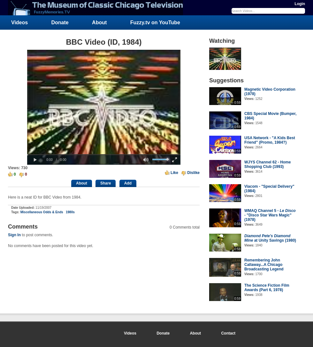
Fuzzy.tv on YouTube (155, 22)
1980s (70, 212)
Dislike (193, 172)
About (99, 22)
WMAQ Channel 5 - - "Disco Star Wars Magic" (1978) (270, 215)
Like (174, 172)
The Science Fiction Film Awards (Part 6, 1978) (266, 287)
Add (128, 183)
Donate (60, 22)
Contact (228, 333)
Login (299, 4)
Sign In (14, 235)
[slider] (103, 154)
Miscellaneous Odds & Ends (41, 212)
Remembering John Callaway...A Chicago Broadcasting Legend (264, 264)
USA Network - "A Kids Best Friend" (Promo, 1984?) (269, 140)
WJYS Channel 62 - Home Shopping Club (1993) (267, 164)
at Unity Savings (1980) (270, 238)
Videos (19, 22)
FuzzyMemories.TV (98, 7)
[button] (35, 160)
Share (105, 183)
